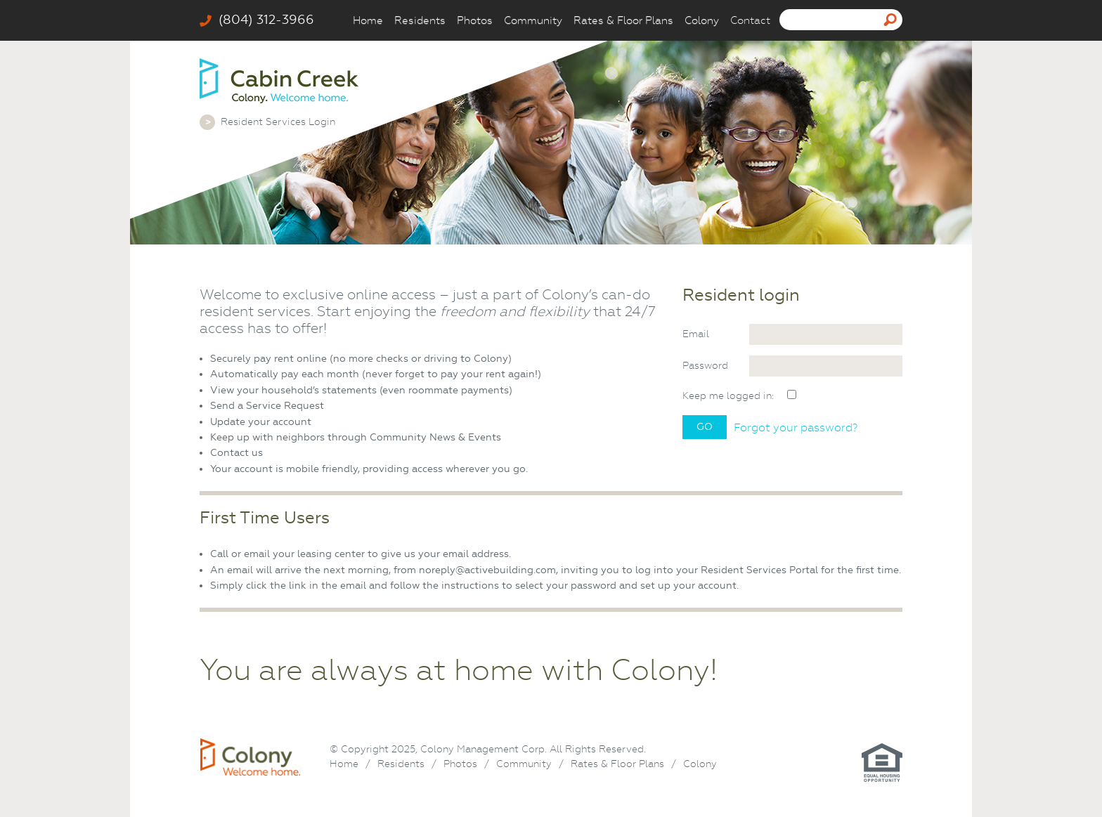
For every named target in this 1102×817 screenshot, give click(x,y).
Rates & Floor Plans (623, 20)
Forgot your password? (795, 427)
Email (695, 333)
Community (533, 20)
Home (368, 20)
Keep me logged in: (728, 395)
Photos (475, 20)
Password (705, 365)
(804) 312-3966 (257, 19)
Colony (702, 20)
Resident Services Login (278, 121)
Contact (750, 20)
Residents (420, 20)
